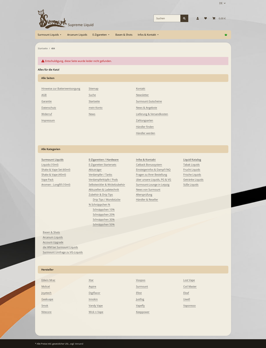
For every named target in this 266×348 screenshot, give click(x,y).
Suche (92, 95)
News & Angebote (146, 107)
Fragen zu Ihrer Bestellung (151, 174)
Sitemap (93, 88)
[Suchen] (167, 18)
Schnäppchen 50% (104, 224)
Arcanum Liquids (53, 237)
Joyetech (46, 292)
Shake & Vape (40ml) (53, 174)
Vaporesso (189, 305)
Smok (44, 305)
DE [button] (220, 3)
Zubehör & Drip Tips (101, 194)
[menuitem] (50, 34)
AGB (44, 95)
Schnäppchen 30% (104, 219)
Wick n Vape (96, 312)
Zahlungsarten (144, 120)
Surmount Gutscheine (149, 101)
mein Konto (95, 107)
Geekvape (47, 299)
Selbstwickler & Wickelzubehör (107, 184)
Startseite (94, 101)
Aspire (92, 286)
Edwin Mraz (48, 280)
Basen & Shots (51, 232)
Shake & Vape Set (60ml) (55, 169)
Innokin (93, 299)
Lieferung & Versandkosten (152, 114)
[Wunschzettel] (206, 18)
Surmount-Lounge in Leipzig (152, 184)
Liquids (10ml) (49, 164)
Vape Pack (47, 179)
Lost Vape (189, 280)
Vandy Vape (96, 305)
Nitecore (46, 312)
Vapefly (140, 305)
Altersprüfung (144, 194)
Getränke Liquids (193, 179)
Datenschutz (48, 107)
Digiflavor (94, 292)
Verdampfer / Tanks (100, 174)
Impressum (48, 120)
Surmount (142, 286)
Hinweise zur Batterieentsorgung (60, 88)
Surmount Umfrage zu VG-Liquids (63, 252)
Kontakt (140, 88)
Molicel (45, 286)
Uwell (186, 299)
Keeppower (142, 312)
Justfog (140, 299)
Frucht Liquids (191, 169)
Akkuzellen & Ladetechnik (104, 189)
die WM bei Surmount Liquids (60, 247)
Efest (139, 292)
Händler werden (145, 133)
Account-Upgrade (53, 242)
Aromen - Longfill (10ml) (55, 184)
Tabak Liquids (191, 164)
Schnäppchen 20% (104, 214)
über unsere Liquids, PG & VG (153, 179)
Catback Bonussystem (149, 164)
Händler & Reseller (147, 199)
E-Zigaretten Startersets (102, 164)
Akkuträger (95, 169)
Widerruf (46, 114)
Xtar (91, 280)
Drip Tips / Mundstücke (106, 199)
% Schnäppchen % (99, 204)
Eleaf (186, 292)
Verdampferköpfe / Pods (103, 179)
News (92, 114)
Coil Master (190, 286)
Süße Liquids (190, 184)
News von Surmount (148, 189)
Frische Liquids (192, 174)
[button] (198, 18)
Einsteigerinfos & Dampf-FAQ (153, 169)
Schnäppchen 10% (104, 209)
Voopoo (140, 280)
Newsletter (142, 95)
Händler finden (145, 126)
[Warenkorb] (219, 18)
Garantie (46, 101)
